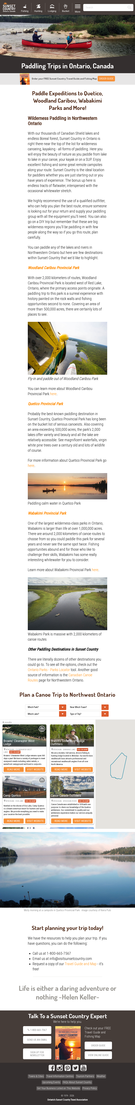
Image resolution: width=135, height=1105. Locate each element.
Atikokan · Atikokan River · (71, 801)
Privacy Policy (90, 1088)
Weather (101, 1076)
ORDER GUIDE (106, 78)
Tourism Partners (85, 1076)
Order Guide (98, 1045)
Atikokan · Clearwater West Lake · (18, 751)
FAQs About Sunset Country (77, 1082)
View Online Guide (98, 1055)
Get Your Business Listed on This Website (58, 1088)
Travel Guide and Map (80, 964)
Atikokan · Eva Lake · (21, 801)
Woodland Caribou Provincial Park (53, 268)
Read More (13, 769)
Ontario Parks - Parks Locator (49, 670)
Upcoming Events (51, 1082)
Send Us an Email (37, 1039)
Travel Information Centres (60, 1076)
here (53, 394)
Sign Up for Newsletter (37, 1054)
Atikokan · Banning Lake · (70, 749)
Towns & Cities (36, 1076)
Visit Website (35, 769)
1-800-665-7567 (37, 1030)
